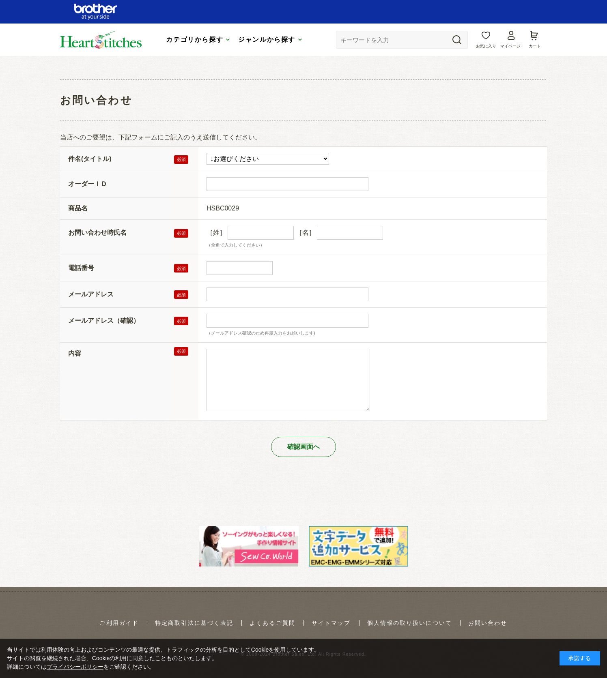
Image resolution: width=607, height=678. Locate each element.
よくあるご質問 (272, 623)
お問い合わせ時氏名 (97, 232)
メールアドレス (91, 294)
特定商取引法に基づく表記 (194, 623)
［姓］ (216, 232)
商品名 (78, 208)
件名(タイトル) (90, 158)
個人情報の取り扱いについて (409, 623)
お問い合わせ (488, 623)
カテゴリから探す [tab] (194, 39)
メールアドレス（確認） (104, 320)
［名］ (305, 232)
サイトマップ (331, 623)
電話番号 (81, 267)
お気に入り (486, 46)
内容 (74, 353)
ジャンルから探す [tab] (266, 39)
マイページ (510, 46)
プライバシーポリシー (75, 666)
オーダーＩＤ (87, 183)
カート (535, 46)
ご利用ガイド (119, 623)
